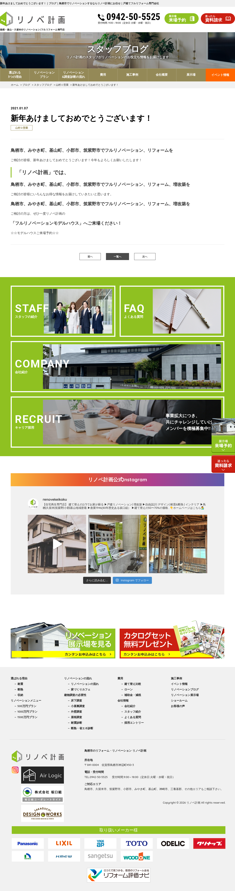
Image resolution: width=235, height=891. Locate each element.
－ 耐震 (18, 684)
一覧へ (117, 256)
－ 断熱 (18, 689)
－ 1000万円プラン (25, 711)
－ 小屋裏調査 (76, 706)
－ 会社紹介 (128, 706)
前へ (90, 256)
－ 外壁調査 (74, 711)
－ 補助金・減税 (131, 695)
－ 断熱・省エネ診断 (80, 728)
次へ (144, 256)
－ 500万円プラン (25, 706)
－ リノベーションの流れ (83, 684)
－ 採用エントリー (132, 722)
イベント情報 (220, 75)
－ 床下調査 (74, 700)
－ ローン (127, 689)
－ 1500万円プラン (25, 717)
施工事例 (176, 678)
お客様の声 (178, 706)
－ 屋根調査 (74, 717)
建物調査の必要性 (75, 695)
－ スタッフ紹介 (131, 711)
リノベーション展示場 (185, 695)
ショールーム (179, 700)
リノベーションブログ (185, 689)
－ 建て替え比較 (131, 684)
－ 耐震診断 (74, 722)
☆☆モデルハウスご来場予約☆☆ (35, 233)
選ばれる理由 (19, 678)
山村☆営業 (21, 127)
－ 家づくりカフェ (78, 689)
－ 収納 (18, 695)
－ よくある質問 (131, 717)
